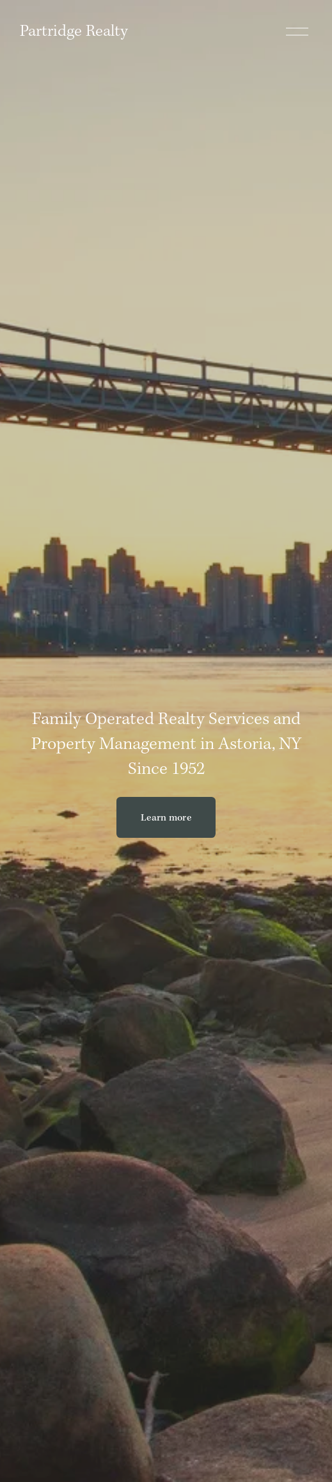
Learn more (166, 818)
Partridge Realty (74, 31)
